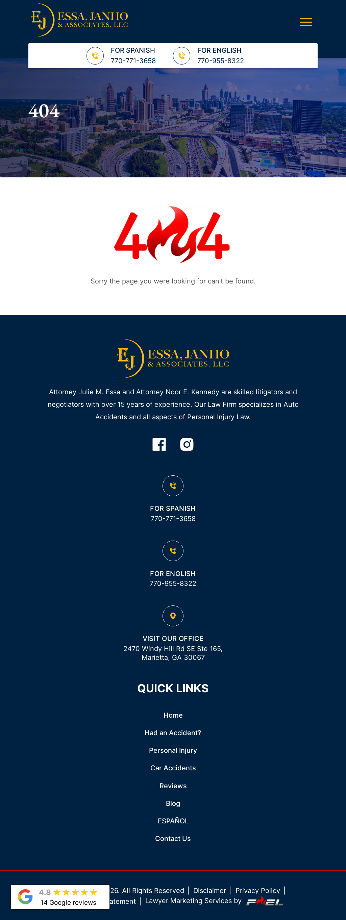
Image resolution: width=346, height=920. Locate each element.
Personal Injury (173, 750)
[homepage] (173, 359)
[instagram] (187, 445)
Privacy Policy (258, 890)
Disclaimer (209, 890)
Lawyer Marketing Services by (215, 901)
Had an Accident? (173, 733)
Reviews (173, 786)
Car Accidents (173, 768)
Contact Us (173, 839)
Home (173, 715)
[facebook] (159, 445)
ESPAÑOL (173, 821)
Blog (173, 803)
